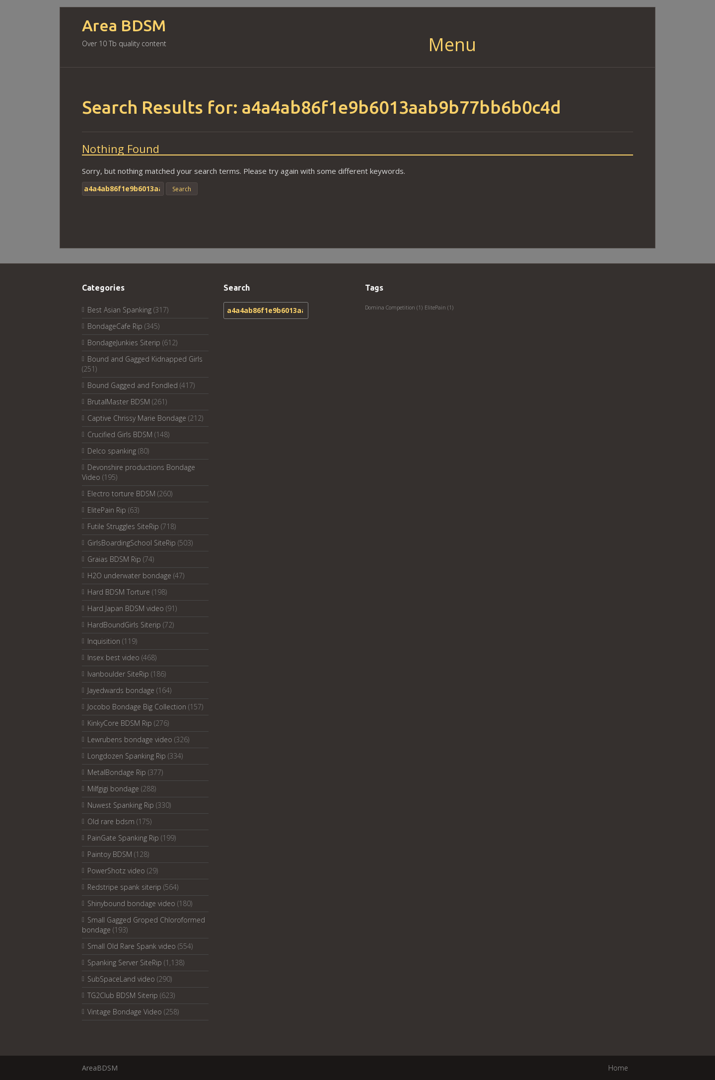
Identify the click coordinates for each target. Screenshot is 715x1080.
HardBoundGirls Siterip (124, 624)
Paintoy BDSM (109, 854)
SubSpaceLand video (121, 979)
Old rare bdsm (111, 821)
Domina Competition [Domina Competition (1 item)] (394, 307)
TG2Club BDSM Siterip (122, 995)
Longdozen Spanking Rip (126, 756)
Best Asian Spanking (119, 309)
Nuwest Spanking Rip (120, 805)
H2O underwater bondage (129, 575)
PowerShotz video (116, 870)
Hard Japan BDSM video (125, 608)
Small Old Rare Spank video (131, 946)
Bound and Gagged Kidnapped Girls (145, 359)
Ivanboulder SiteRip (118, 674)
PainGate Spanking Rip (123, 838)
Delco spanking (111, 451)
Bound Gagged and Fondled (132, 385)
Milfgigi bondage (113, 788)
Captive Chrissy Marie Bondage (136, 418)
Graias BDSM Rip (114, 559)
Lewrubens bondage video (129, 739)
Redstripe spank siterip (124, 887)
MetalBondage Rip (116, 772)
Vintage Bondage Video (124, 1011)
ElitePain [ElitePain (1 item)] (439, 307)
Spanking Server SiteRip (124, 962)
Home (618, 1068)
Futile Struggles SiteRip (123, 526)
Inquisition (103, 641)
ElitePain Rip (106, 510)
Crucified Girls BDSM (119, 434)
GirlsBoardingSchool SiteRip (131, 542)
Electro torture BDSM (121, 493)
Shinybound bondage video (131, 903)
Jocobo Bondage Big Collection (136, 706)
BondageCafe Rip (115, 326)
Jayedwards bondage (120, 690)
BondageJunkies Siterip (123, 342)
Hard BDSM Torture (118, 592)
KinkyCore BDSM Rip (119, 723)
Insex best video (113, 657)
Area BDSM (124, 25)
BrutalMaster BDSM (118, 401)
